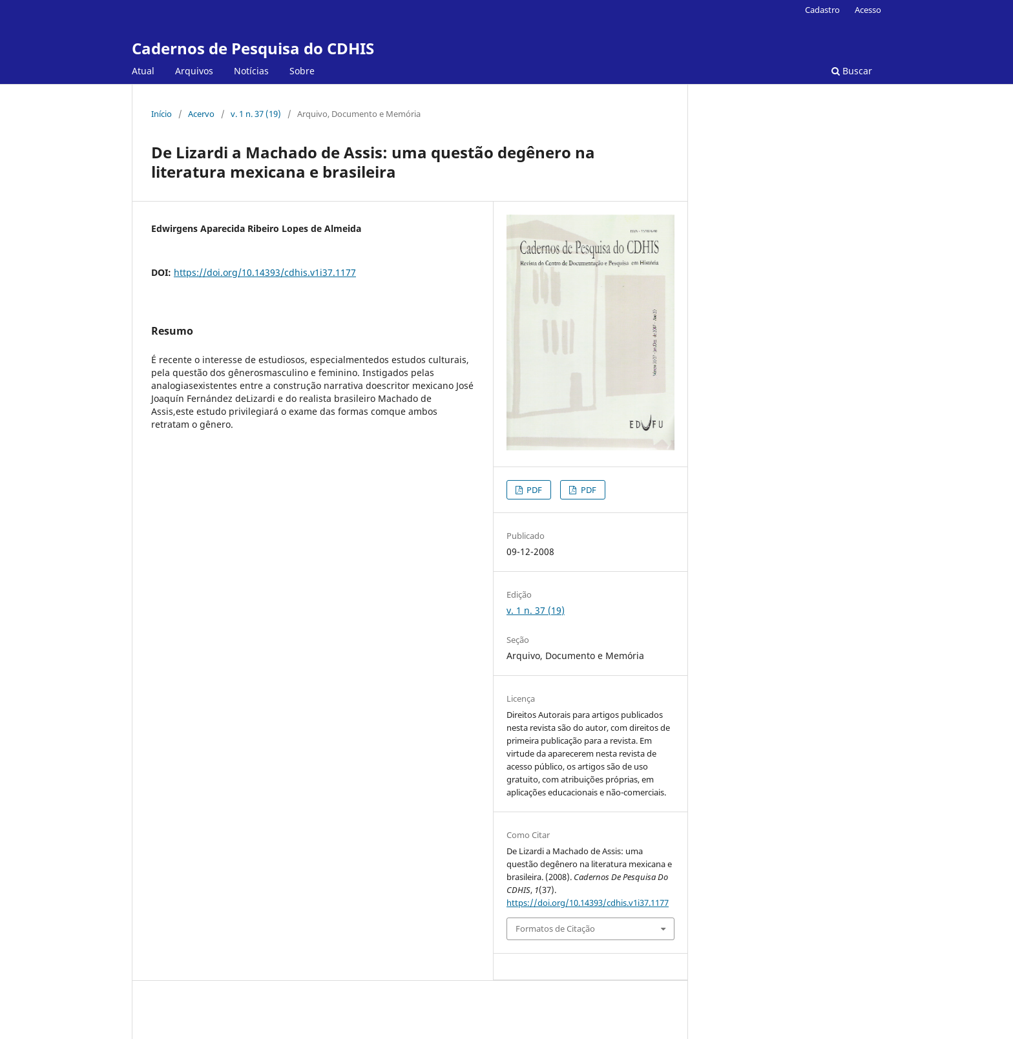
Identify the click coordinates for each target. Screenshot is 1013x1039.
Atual (143, 71)
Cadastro (822, 10)
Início (161, 114)
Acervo (201, 114)
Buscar (851, 71)
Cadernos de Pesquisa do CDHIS (253, 48)
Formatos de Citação (555, 928)
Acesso (868, 10)
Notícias (251, 71)
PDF (533, 490)
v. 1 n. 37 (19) (256, 114)
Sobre (302, 71)
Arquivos (194, 71)
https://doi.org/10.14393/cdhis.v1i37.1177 (265, 272)
